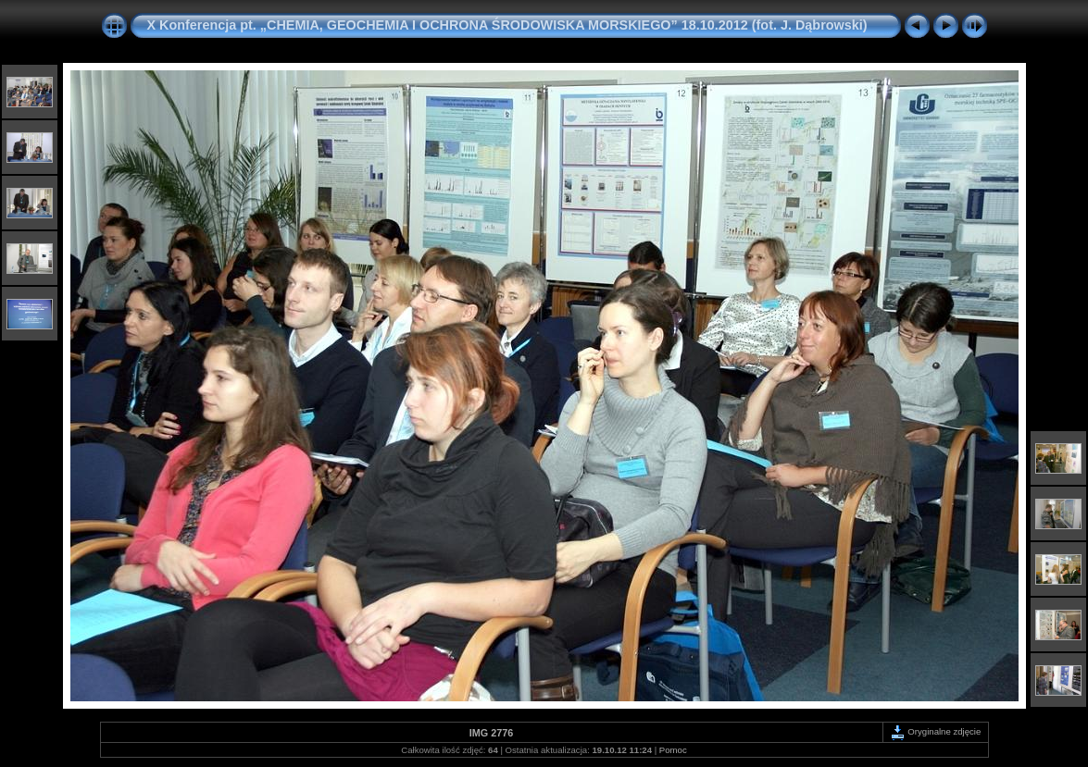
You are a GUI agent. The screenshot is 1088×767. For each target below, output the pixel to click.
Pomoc (673, 750)
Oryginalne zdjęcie (936, 731)
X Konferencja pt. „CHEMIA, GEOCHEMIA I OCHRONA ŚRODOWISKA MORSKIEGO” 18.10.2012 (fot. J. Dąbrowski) (507, 25)
